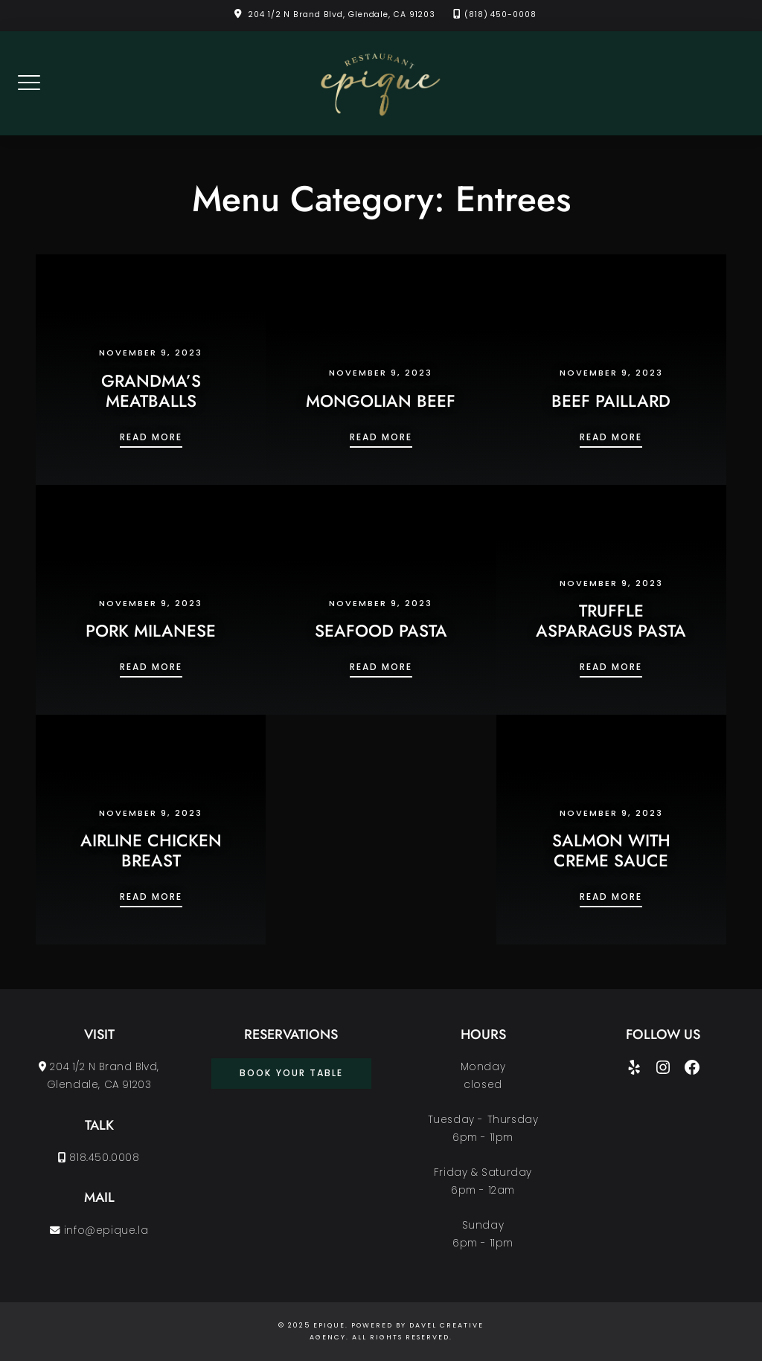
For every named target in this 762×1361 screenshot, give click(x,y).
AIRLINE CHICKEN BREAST (151, 850)
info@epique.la (99, 1230)
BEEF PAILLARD (610, 401)
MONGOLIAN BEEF (380, 401)
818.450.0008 (98, 1158)
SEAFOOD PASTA (381, 631)
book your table (291, 1072)
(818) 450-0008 (500, 14)
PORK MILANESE (151, 631)
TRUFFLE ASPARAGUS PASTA (611, 621)
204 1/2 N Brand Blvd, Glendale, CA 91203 (341, 14)
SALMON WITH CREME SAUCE (611, 850)
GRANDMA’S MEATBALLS (151, 391)
